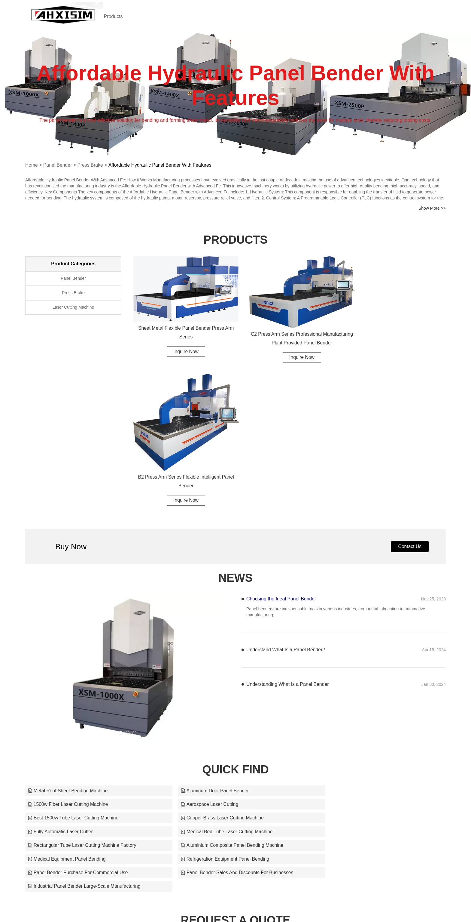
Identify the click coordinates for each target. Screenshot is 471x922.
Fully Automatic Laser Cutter (61, 693)
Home (31, 165)
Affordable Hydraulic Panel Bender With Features (162, 165)
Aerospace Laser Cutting (57, 680)
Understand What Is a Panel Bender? (286, 525)
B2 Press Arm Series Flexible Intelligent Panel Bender (398, 355)
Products (120, 16)
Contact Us (409, 421)
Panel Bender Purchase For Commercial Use (79, 721)
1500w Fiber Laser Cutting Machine (353, 666)
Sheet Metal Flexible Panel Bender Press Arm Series (181, 327)
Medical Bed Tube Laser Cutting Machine (217, 693)
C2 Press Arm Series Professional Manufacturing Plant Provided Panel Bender (289, 332)
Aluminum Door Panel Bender (204, 666)
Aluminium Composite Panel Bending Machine (80, 707)
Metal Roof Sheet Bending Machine (68, 666)
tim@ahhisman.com (314, 905)
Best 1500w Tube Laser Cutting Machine (216, 680)
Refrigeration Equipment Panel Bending (357, 707)
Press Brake (91, 165)
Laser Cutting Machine (73, 309)
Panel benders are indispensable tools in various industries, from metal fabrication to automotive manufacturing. (335, 488)
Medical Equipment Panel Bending (209, 707)
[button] (121, 608)
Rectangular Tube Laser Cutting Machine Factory (367, 693)
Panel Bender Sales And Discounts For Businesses (227, 721)
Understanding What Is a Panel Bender (288, 560)
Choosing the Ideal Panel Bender (281, 474)
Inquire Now (181, 345)
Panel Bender (58, 165)
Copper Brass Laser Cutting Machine (354, 680)
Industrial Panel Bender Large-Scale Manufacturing (369, 721)
